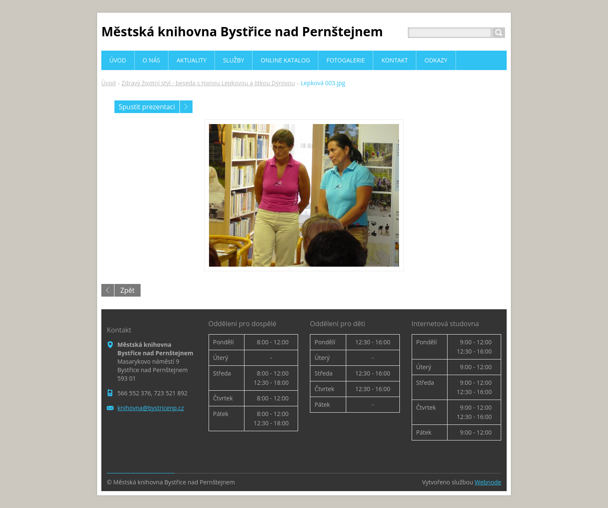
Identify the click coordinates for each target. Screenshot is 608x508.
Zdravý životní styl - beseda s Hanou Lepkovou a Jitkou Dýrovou (208, 83)
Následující (186, 106)
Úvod (108, 83)
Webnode (488, 482)
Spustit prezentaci (147, 106)
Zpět (127, 290)
